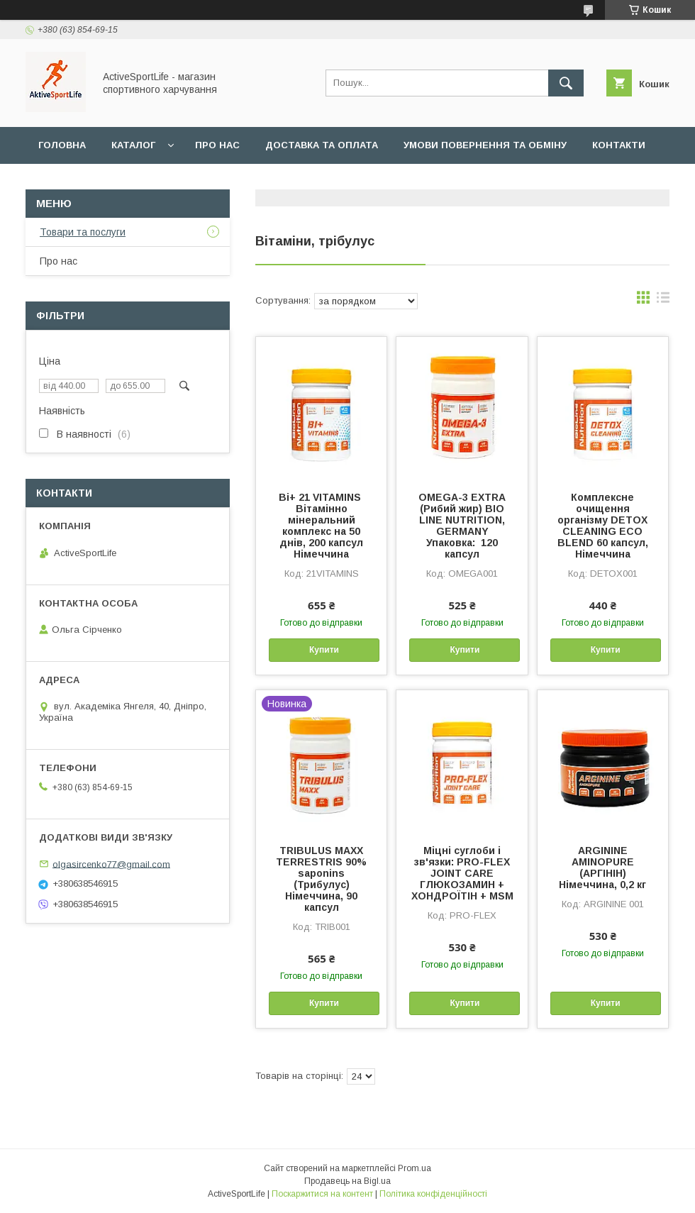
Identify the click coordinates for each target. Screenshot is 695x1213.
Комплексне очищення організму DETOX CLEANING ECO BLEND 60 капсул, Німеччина (602, 526)
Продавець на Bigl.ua (347, 1181)
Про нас (217, 145)
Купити (324, 650)
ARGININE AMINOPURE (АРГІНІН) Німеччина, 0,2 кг (602, 867)
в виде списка (663, 301)
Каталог (133, 145)
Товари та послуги (83, 232)
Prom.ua (414, 1168)
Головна (62, 145)
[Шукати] (566, 83)
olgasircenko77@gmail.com (111, 863)
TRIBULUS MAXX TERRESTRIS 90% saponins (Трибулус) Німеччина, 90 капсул (321, 879)
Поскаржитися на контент (322, 1194)
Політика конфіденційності (433, 1194)
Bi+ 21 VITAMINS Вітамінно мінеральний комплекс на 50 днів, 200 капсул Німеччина (321, 526)
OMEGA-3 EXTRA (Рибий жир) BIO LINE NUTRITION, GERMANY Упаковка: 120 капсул (462, 526)
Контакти (618, 145)
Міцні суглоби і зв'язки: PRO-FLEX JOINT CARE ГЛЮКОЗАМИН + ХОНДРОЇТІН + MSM (462, 873)
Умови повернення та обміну (485, 145)
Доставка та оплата (321, 145)
